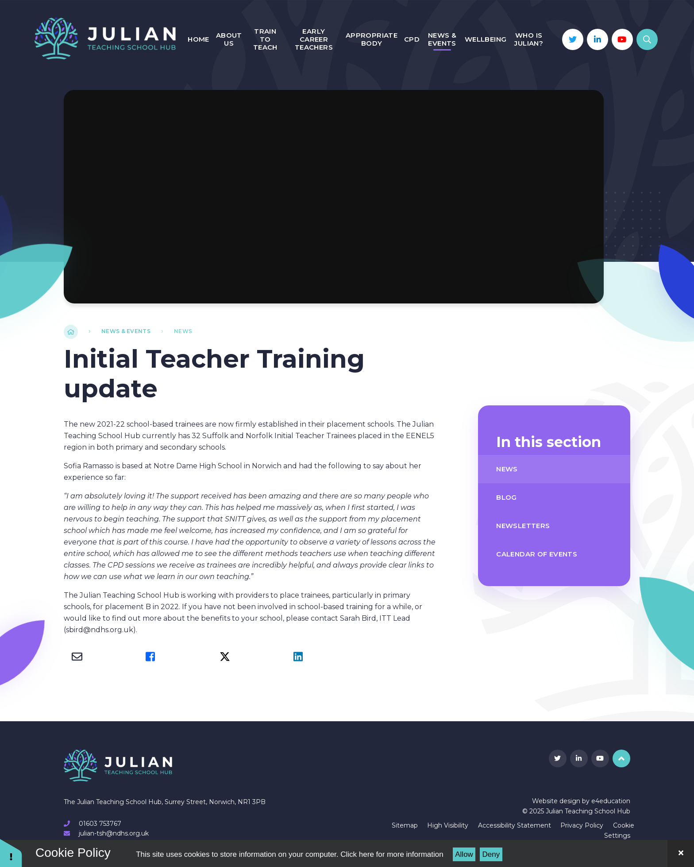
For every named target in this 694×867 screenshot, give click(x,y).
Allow (464, 854)
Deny (491, 854)
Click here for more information (391, 854)
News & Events (125, 331)
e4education (610, 801)
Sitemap (405, 825)
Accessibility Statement (514, 825)
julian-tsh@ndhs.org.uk (114, 833)
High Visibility (447, 825)
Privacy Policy (581, 825)
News (183, 331)
